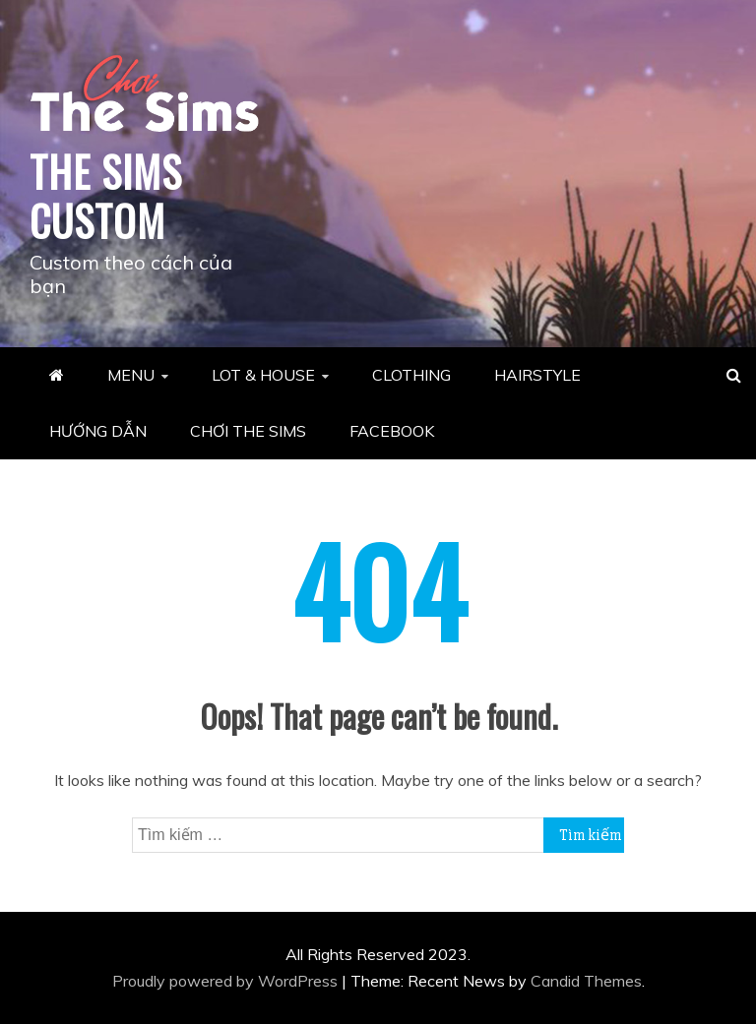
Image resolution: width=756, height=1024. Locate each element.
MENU (131, 375)
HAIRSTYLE (537, 375)
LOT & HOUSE (263, 375)
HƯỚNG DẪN (98, 431)
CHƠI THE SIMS (248, 431)
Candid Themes (586, 981)
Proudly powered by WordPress (227, 981)
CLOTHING (411, 375)
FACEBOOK (391, 431)
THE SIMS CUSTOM (106, 196)
